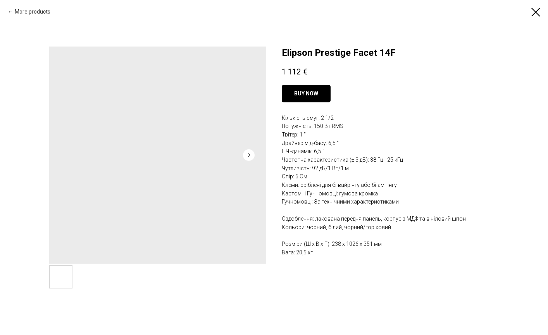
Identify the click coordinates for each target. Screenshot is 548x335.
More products (32, 12)
